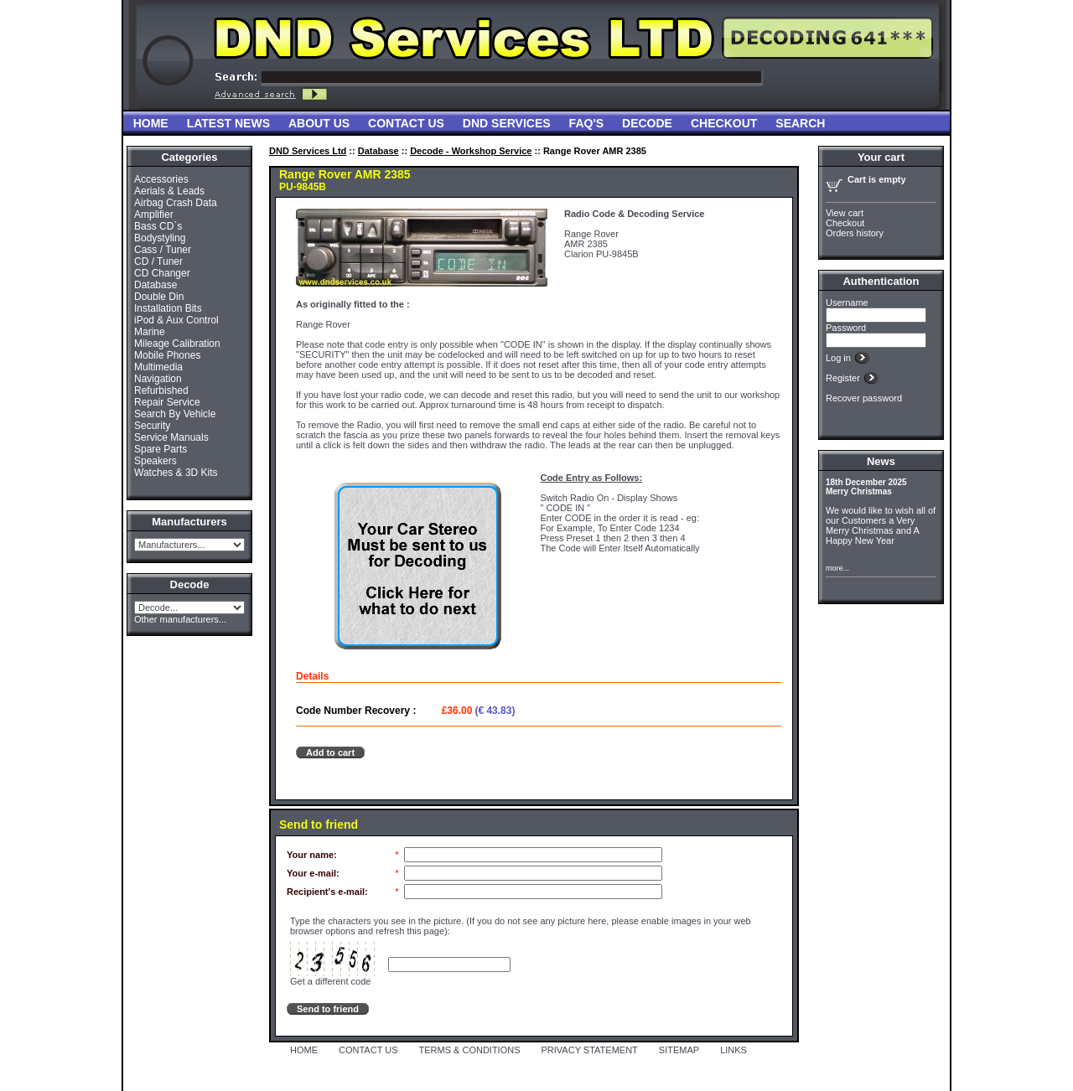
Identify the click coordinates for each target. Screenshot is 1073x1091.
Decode (647, 123)
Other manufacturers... (180, 619)
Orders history (855, 233)
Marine (149, 332)
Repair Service (167, 402)
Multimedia (158, 367)
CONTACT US (368, 1050)
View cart (844, 213)
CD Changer (162, 273)
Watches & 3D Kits (176, 472)
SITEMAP (679, 1050)
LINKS (733, 1050)
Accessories (161, 179)
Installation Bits (168, 308)
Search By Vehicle (174, 414)
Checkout (724, 123)
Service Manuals (171, 437)
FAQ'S (586, 123)
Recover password (864, 398)
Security (152, 426)
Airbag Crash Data (175, 203)
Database (155, 285)
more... (837, 568)
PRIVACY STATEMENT (590, 1050)
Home (150, 123)
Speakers (155, 461)
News (881, 461)
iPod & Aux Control (176, 320)
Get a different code (330, 981)
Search (800, 123)
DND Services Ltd (307, 151)
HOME (304, 1050)
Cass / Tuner (162, 250)
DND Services (507, 123)
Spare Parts (160, 449)
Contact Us (406, 123)
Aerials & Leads (169, 191)
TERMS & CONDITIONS (470, 1050)
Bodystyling (159, 238)
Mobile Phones (167, 355)
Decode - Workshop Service (470, 151)
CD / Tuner (158, 261)
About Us (319, 123)
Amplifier (154, 214)
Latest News (228, 123)
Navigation (158, 379)
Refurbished (161, 390)
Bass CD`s (158, 226)
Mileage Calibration (177, 343)
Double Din (159, 296)
